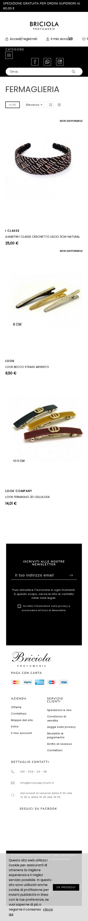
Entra (15, 726)
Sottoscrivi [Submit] (71, 575)
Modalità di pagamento (56, 736)
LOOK (9, 361)
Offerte (16, 707)
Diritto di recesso (59, 744)
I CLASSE (12, 231)
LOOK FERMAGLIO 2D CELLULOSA (27, 497)
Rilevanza (32, 105)
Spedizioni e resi (59, 710)
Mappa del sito (22, 720)
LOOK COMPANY (18, 491)
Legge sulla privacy (61, 727)
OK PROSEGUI (66, 887)
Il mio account (21, 733)
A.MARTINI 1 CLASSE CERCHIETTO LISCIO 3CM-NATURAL (42, 237)
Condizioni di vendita (56, 718)
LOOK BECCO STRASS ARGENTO (27, 367)
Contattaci (19, 714)
